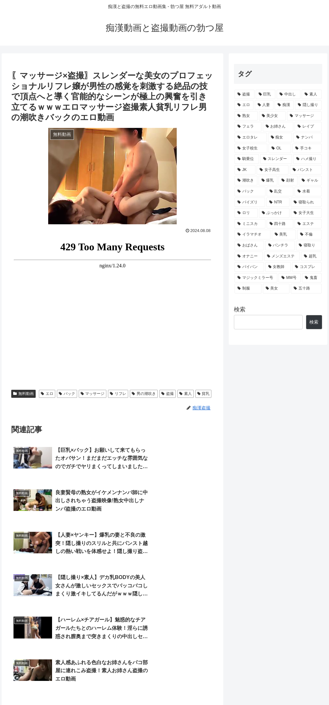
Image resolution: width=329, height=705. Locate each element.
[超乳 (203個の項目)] (311, 256)
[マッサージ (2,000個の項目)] (304, 116)
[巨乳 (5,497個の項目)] (266, 94)
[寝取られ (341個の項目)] (306, 202)
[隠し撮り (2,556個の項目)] (308, 105)
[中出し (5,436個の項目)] (288, 94)
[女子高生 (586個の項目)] (273, 170)
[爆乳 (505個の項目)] (268, 180)
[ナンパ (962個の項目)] (307, 137)
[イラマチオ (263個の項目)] (252, 234)
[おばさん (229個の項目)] (249, 245)
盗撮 (167, 393)
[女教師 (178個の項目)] (278, 267)
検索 (239, 309)
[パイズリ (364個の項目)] (250, 202)
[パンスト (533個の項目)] (306, 170)
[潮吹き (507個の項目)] (246, 180)
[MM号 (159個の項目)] (290, 278)
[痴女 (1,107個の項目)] (280, 137)
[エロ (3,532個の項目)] (244, 105)
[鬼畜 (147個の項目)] (312, 278)
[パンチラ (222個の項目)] (280, 245)
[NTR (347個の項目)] (277, 202)
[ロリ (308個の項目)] (246, 213)
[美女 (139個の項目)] (276, 288)
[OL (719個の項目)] (280, 148)
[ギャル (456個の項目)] (310, 180)
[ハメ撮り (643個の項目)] (307, 159)
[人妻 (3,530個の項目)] (264, 105)
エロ (47, 393)
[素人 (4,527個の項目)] (312, 94)
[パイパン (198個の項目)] (249, 267)
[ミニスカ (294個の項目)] (250, 224)
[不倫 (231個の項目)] (309, 234)
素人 (185, 393)
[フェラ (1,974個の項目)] (248, 126)
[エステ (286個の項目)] (308, 224)
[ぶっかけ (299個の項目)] (274, 213)
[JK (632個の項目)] (245, 170)
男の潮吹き (144, 393)
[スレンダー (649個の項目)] (276, 159)
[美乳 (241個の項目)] (284, 234)
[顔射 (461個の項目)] (288, 180)
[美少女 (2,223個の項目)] (272, 116)
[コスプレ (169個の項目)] (306, 267)
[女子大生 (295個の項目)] (306, 213)
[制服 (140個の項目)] (248, 288)
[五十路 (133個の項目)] (306, 288)
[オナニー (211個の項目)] (248, 256)
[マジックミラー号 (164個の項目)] (256, 278)
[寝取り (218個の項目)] (308, 245)
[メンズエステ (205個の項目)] (282, 256)
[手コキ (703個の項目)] (306, 148)
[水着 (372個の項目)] (308, 191)
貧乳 (203, 393)
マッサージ (93, 393)
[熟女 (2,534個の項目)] (246, 116)
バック (67, 393)
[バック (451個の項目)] (250, 191)
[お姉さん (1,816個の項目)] (278, 126)
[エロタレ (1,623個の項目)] (250, 137)
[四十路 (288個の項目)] (280, 224)
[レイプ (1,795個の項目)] (308, 126)
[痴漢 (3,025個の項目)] (284, 105)
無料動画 (23, 393)
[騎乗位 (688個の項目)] (247, 159)
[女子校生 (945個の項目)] (251, 148)
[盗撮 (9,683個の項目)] (244, 94)
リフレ (118, 393)
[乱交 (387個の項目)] (280, 191)
